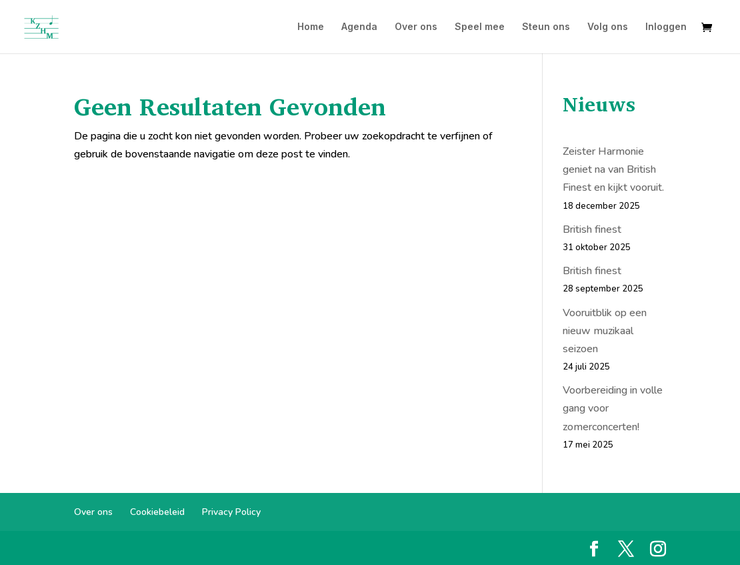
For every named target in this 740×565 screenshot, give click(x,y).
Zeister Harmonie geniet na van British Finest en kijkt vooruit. (613, 169)
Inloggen (666, 27)
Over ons (416, 27)
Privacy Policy (231, 512)
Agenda (359, 27)
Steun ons (546, 27)
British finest (592, 229)
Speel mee (480, 27)
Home (310, 27)
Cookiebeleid (157, 512)
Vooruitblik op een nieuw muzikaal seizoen (605, 331)
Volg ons (607, 27)
